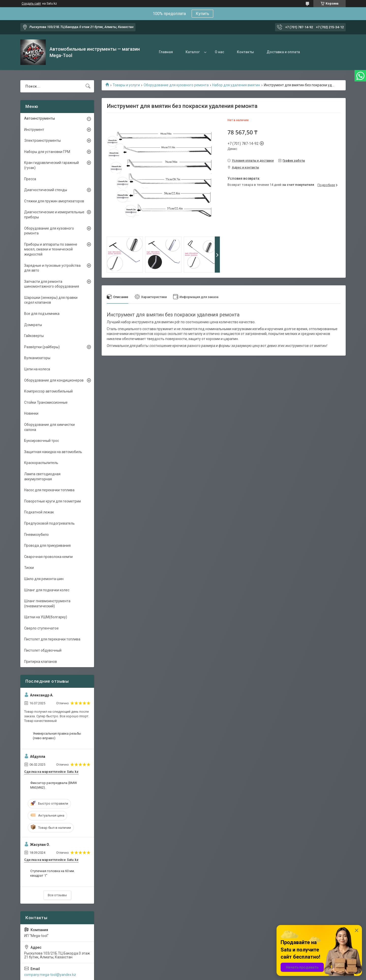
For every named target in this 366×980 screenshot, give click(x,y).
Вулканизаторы (37, 358)
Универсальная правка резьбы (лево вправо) (57, 736)
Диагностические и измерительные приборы (54, 214)
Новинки (31, 413)
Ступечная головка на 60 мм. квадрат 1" (52, 873)
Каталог (193, 52)
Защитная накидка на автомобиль (53, 452)
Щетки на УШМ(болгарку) (45, 617)
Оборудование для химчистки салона (49, 427)
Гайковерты (34, 336)
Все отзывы (57, 895)
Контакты (245, 52)
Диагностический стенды (45, 190)
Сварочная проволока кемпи (48, 557)
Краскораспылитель (41, 463)
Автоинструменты (39, 118)
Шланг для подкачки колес (46, 590)
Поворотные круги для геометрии (52, 501)
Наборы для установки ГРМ (47, 152)
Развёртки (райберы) (42, 347)
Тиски (29, 568)
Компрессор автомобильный (48, 391)
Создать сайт (31, 3)
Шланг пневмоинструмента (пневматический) (47, 603)
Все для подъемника (41, 314)
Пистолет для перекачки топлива (52, 639)
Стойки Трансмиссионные (46, 402)
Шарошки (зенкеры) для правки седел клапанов (51, 300)
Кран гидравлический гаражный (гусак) (51, 165)
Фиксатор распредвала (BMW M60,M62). (53, 785)
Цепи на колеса (37, 369)
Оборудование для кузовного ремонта (176, 85)
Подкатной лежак (39, 512)
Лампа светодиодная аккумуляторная (42, 476)
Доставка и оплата (283, 52)
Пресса (30, 179)
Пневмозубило (36, 535)
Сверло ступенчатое (41, 628)
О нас (219, 52)
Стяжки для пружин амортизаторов (54, 201)
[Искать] (88, 86)
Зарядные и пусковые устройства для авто (52, 268)
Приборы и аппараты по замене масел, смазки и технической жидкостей (50, 249)
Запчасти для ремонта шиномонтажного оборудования (51, 284)
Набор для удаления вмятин (236, 85)
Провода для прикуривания (47, 545)
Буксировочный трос (41, 441)
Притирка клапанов (40, 662)
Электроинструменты (42, 140)
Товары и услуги (126, 85)
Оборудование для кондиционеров (54, 380)
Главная (166, 52)
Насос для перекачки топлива (49, 490)
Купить (202, 13)
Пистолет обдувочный (43, 650)
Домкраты (33, 325)
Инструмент (34, 130)
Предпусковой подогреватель (49, 523)
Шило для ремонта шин (44, 579)
